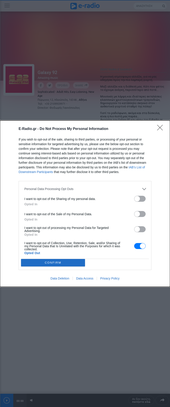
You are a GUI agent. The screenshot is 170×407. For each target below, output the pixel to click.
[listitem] (85, 189)
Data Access (84, 278)
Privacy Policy (110, 278)
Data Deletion (59, 278)
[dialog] (85, 203)
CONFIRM (53, 262)
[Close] (161, 129)
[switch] (140, 199)
